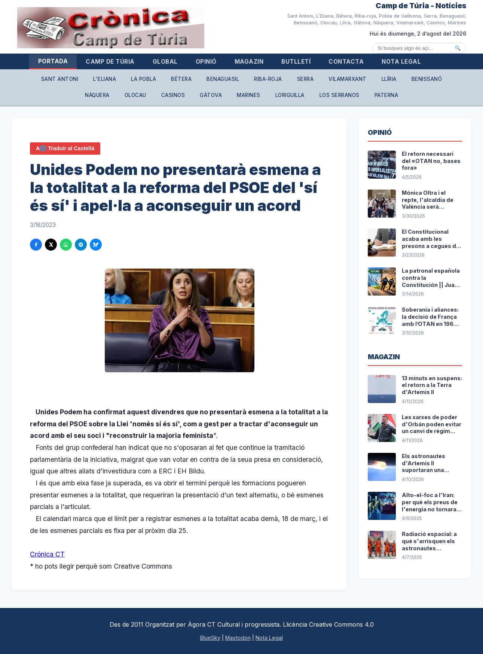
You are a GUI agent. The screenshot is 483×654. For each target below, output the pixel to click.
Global (165, 61)
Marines (248, 95)
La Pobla (143, 79)
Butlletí (296, 61)
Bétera (181, 79)
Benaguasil (223, 79)
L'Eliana (104, 79)
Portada (53, 61)
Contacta (346, 61)
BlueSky (210, 638)
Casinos (173, 95)
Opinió (206, 61)
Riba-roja (268, 79)
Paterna (386, 95)
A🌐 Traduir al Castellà (65, 148)
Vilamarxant (347, 79)
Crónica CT (47, 554)
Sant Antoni (60, 79)
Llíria (389, 79)
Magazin (249, 61)
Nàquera (97, 95)
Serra (305, 79)
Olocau (135, 95)
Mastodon (238, 638)
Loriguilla (290, 95)
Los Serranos (340, 95)
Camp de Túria (110, 61)
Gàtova (211, 95)
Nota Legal (401, 61)
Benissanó (427, 79)
